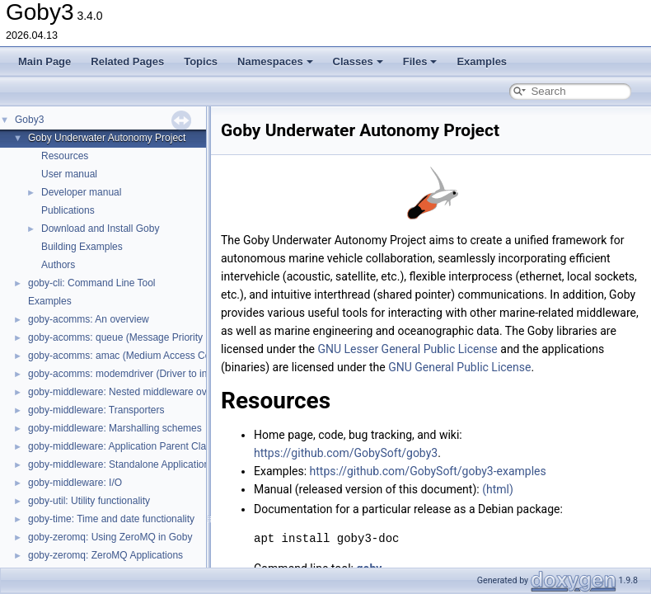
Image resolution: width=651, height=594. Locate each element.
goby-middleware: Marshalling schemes (115, 428)
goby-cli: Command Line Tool (92, 283)
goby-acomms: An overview (88, 319)
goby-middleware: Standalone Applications (121, 464)
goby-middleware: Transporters (96, 410)
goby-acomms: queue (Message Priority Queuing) (137, 337)
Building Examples (82, 246)
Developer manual (81, 192)
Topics (201, 61)
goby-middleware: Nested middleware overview (131, 392)
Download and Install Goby (100, 228)
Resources (64, 156)
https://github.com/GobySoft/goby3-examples (428, 471)
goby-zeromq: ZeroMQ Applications (105, 555)
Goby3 (29, 119)
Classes (358, 61)
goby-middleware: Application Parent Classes (127, 446)
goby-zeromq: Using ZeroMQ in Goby (110, 537)
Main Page (44, 61)
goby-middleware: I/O (75, 482)
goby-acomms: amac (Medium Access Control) (130, 355)
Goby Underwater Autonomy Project (106, 138)
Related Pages (127, 61)
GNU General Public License (459, 367)
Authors (58, 265)
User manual (69, 174)
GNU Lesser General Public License (407, 349)
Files (420, 61)
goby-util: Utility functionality (89, 501)
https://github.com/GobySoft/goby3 (346, 453)
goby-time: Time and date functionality (111, 519)
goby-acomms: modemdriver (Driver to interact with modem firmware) (180, 374)
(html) (497, 489)
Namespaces (275, 61)
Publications (68, 210)
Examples (482, 61)
